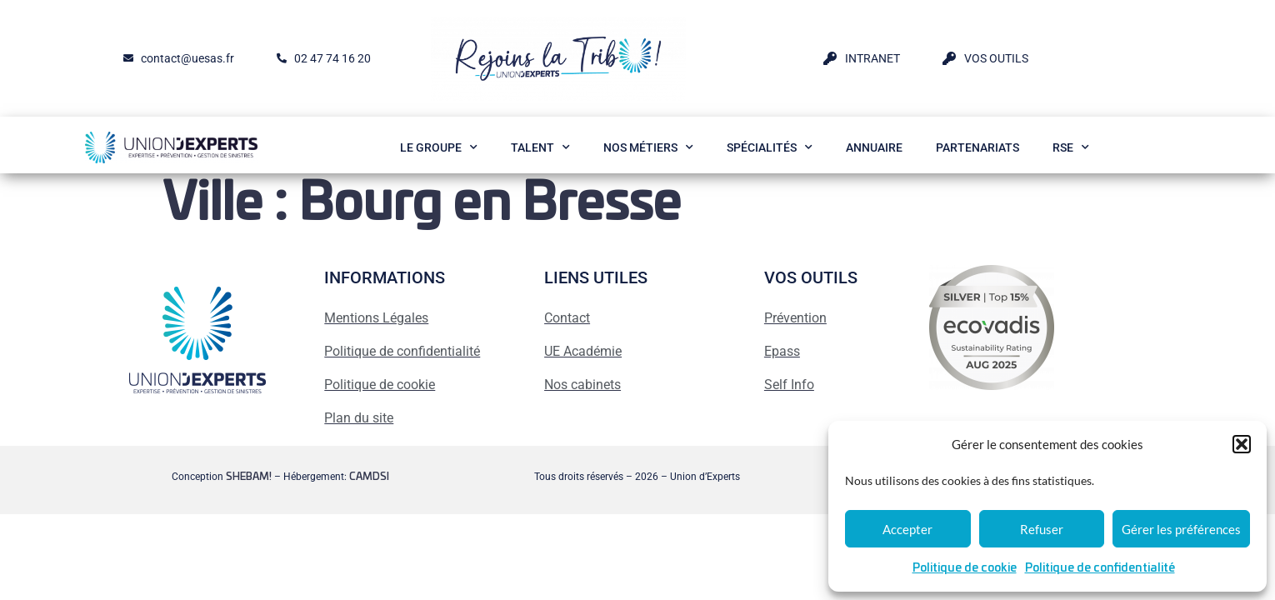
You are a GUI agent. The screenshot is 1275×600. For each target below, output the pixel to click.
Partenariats (977, 147)
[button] (1241, 444)
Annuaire (874, 147)
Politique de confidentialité (1100, 568)
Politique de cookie (964, 568)
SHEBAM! (249, 477)
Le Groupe (439, 147)
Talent (540, 147)
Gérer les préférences (1181, 529)
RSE (1070, 147)
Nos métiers (648, 147)
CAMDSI (369, 477)
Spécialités (769, 147)
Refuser (1041, 529)
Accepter (907, 529)
